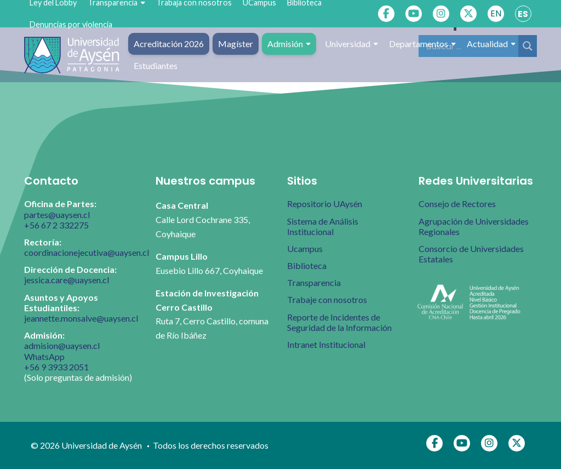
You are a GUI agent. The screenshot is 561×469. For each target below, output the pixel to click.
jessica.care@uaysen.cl (66, 279)
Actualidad (491, 44)
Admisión (289, 44)
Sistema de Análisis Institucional (322, 226)
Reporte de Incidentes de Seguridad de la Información (339, 322)
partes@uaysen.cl (57, 214)
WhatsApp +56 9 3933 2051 (56, 361)
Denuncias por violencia (71, 24)
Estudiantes (156, 65)
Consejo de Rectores (457, 203)
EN (495, 13)
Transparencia (314, 282)
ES (523, 14)
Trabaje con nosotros (327, 299)
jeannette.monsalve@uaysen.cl (81, 318)
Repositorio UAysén (324, 203)
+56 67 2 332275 (56, 225)
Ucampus (305, 248)
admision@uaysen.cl (62, 345)
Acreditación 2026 (169, 43)
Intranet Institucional (326, 344)
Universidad (351, 44)
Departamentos (422, 44)
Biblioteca (307, 265)
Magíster (235, 43)
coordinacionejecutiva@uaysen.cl (86, 252)
